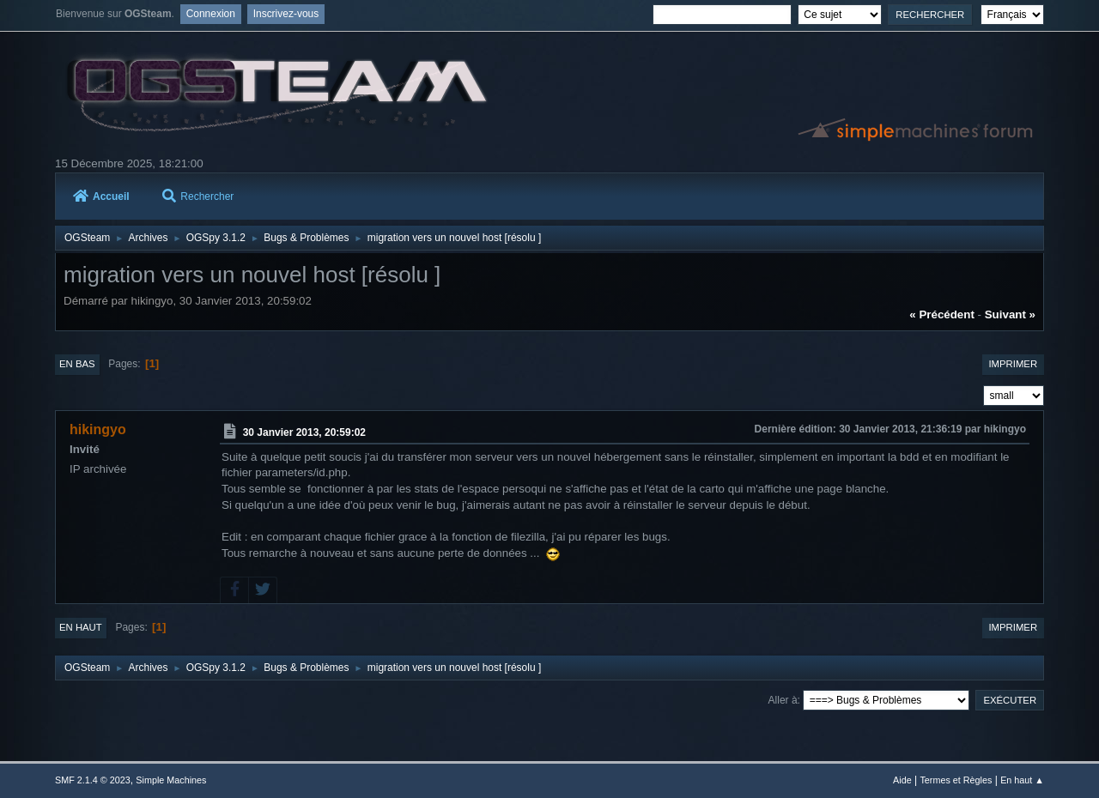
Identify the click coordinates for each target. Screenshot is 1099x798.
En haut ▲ (1022, 780)
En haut (80, 627)
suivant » (1010, 314)
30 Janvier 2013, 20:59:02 (304, 432)
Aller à (783, 700)
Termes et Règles (956, 780)
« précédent (942, 314)
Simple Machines (171, 780)
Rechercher (198, 196)
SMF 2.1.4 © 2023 (93, 780)
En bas (77, 364)
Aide (902, 780)
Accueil (101, 196)
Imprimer (1012, 364)
